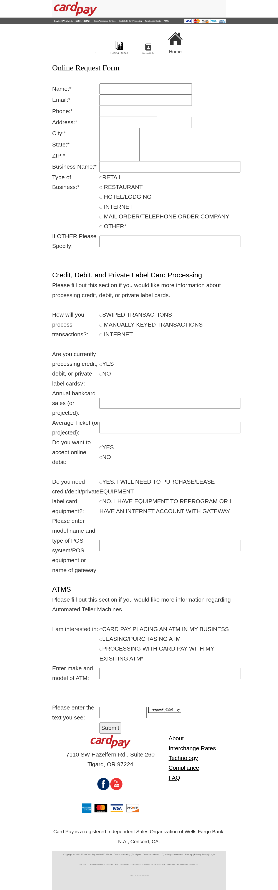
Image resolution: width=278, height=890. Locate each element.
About (176, 738)
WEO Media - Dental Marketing (115, 854)
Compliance (184, 768)
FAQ (174, 777)
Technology (183, 758)
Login (212, 854)
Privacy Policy (201, 854)
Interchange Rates (192, 748)
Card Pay (90, 854)
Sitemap (188, 854)
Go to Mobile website (139, 875)
